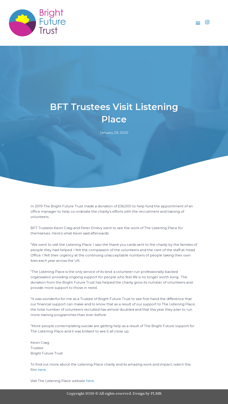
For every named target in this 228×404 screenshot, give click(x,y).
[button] (198, 23)
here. (42, 370)
